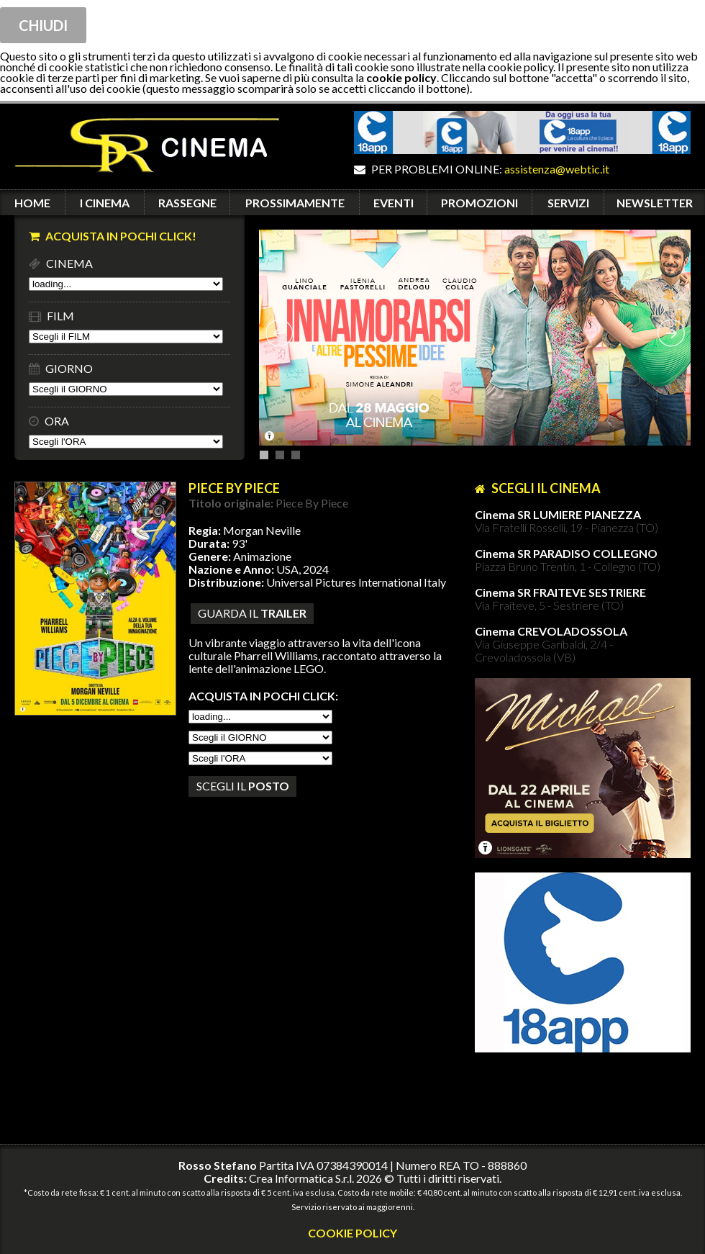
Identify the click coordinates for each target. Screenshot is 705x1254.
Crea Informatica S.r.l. (301, 1178)
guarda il (252, 613)
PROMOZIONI (479, 202)
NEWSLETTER (655, 202)
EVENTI (393, 202)
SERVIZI (568, 202)
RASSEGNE (187, 202)
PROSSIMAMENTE (295, 202)
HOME (32, 202)
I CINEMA (104, 202)
